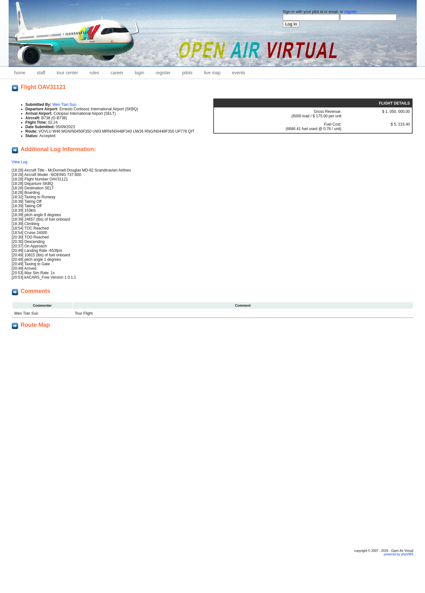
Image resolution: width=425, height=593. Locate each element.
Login (139, 72)
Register (163, 72)
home (20, 72)
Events (238, 72)
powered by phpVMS (399, 554)
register (350, 12)
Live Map (212, 72)
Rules (94, 72)
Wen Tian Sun (64, 104)
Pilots (187, 72)
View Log (19, 162)
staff (41, 72)
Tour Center (67, 72)
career (117, 72)
